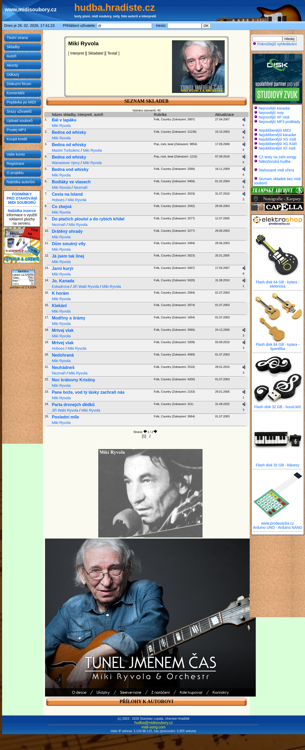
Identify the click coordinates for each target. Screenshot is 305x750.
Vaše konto (16, 154)
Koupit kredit (17, 139)
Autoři (11, 56)
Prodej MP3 (16, 130)
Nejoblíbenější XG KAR (278, 144)
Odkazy (13, 74)
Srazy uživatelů (19, 111)
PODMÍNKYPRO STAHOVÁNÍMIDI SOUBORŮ (22, 198)
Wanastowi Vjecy (66, 163)
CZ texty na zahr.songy (277, 157)
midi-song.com (153, 727)
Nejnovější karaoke (274, 108)
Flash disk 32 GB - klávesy (278, 463)
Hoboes (58, 200)
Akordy (12, 65)
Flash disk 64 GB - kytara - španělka (278, 345)
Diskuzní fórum (19, 84)
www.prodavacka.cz (278, 521)
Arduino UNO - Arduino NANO (277, 527)
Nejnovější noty (271, 113)
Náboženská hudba (275, 161)
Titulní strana (17, 38)
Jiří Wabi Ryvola (85, 286)
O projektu (15, 173)
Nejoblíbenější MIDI (275, 130)
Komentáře (15, 93)
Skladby (13, 47)
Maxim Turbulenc (66, 150)
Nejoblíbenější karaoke (277, 135)
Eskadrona (61, 286)
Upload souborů (20, 121)
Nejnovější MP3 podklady (279, 122)
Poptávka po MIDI (21, 102)
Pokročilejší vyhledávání (275, 44)
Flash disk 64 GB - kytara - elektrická (278, 282)
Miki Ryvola (61, 126)
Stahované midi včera (276, 170)
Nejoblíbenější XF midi (277, 148)
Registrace (15, 163)
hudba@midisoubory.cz (153, 723)
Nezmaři (80, 187)
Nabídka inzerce (22, 211)
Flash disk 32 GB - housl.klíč (278, 405)
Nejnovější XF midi (274, 117)
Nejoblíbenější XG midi (277, 139)
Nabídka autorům (21, 182)
